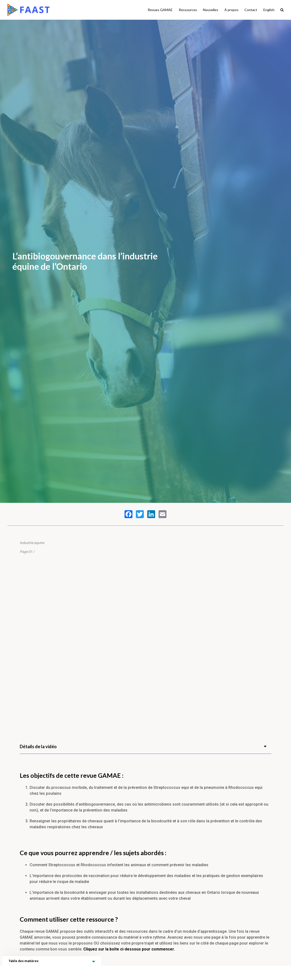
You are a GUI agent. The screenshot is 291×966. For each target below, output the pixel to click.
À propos (231, 10)
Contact (250, 10)
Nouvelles (210, 10)
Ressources (188, 10)
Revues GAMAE (160, 10)
